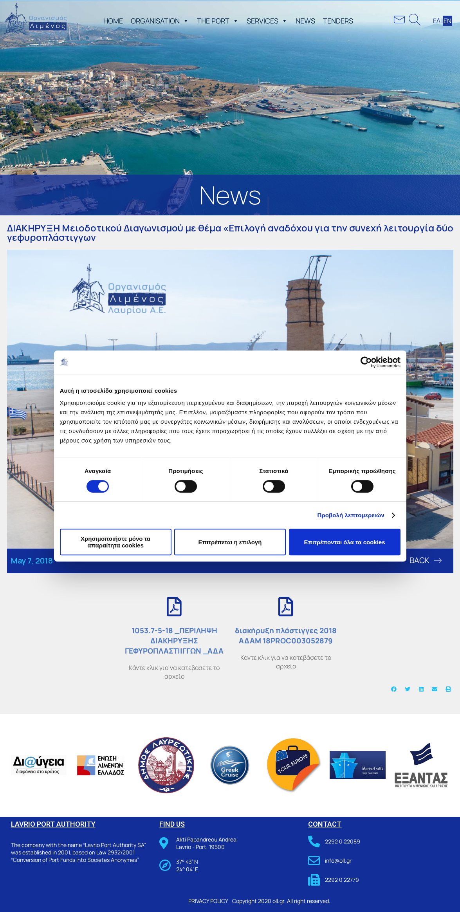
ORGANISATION (160, 20)
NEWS (305, 20)
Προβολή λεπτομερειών (351, 515)
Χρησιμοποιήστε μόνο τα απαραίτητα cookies (115, 542)
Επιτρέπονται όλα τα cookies (344, 542)
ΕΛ (436, 20)
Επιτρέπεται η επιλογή (230, 542)
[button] (184, 20)
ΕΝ (447, 20)
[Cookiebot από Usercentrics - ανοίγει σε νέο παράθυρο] (366, 362)
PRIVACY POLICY (208, 901)
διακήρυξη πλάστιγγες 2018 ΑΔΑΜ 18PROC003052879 (286, 635)
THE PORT (218, 20)
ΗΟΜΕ (113, 20)
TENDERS (338, 20)
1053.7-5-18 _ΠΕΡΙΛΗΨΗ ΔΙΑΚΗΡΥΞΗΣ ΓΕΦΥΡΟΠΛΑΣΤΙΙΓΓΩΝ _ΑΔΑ (174, 640)
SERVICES (267, 20)
